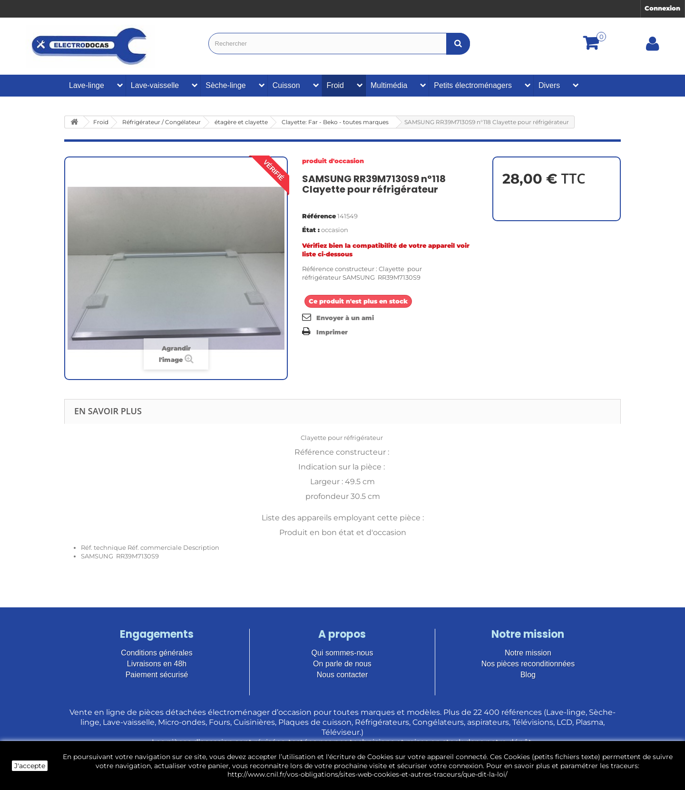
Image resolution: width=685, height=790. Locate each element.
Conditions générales (156, 653)
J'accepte (29, 765)
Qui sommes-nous (342, 653)
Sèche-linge (226, 85)
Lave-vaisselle (155, 85)
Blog (528, 675)
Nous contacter (342, 675)
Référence (319, 216)
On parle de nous (342, 664)
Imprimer (332, 332)
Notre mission (528, 653)
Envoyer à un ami (345, 318)
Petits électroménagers (473, 85)
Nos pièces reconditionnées (528, 664)
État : (311, 230)
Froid (335, 85)
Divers (549, 85)
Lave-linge (86, 85)
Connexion (662, 8)
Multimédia (389, 85)
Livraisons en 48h (156, 664)
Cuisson (286, 85)
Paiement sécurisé (157, 675)
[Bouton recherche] (458, 43)
